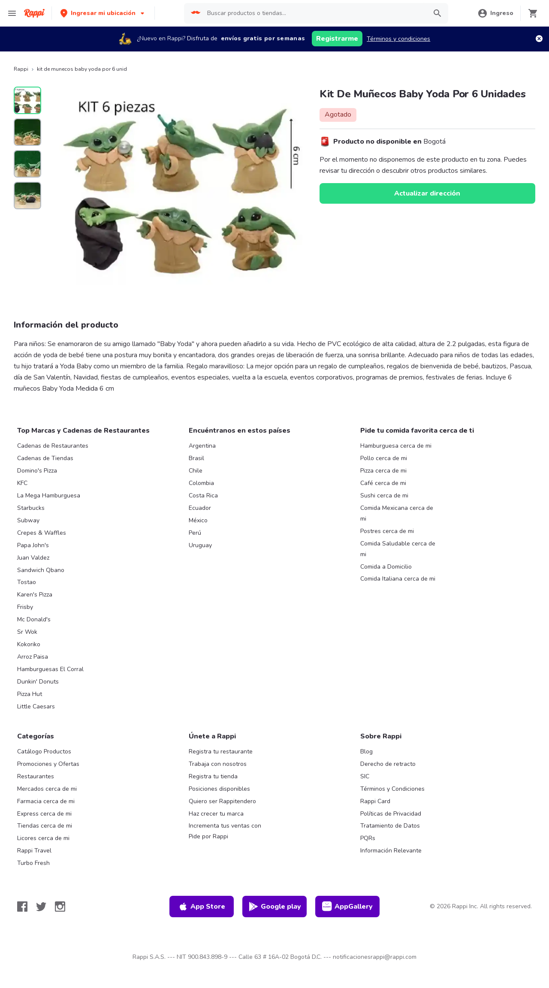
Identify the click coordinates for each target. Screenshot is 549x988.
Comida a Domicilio (386, 567)
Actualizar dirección (427, 193)
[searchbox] (314, 13)
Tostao (26, 582)
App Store (201, 906)
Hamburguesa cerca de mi (395, 446)
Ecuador (200, 508)
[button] (103, 13)
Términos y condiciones (398, 39)
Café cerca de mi (383, 483)
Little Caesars (36, 706)
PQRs (367, 838)
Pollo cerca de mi (383, 458)
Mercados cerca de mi (47, 789)
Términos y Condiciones (392, 789)
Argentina (202, 446)
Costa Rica (203, 495)
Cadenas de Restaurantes (52, 446)
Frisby (25, 607)
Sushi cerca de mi (384, 495)
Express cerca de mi (44, 814)
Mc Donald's (34, 619)
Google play (274, 906)
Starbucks (31, 508)
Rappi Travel (34, 850)
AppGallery (347, 906)
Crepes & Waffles (41, 533)
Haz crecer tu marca (216, 814)
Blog (366, 751)
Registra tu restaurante (221, 751)
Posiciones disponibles (219, 789)
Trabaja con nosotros (218, 764)
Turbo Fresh (33, 863)
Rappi (21, 69)
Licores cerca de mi (43, 838)
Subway (28, 520)
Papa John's (33, 545)
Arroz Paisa (32, 657)
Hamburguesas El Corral (50, 669)
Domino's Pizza (37, 471)
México (198, 520)
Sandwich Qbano (40, 570)
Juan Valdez (33, 558)
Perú (195, 533)
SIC (364, 776)
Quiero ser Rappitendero (222, 801)
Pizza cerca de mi (383, 471)
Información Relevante (391, 850)
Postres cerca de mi (387, 531)
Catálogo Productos (44, 751)
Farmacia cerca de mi (46, 801)
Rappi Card (375, 801)
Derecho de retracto (388, 764)
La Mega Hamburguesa (48, 495)
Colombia (201, 483)
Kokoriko (28, 644)
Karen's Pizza (34, 594)
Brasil (196, 458)
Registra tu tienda (213, 776)
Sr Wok (27, 632)
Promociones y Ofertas (48, 764)
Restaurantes (35, 776)
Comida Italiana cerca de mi (397, 579)
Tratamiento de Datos (390, 826)
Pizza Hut (29, 694)
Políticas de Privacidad (390, 814)
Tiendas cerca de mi (44, 826)
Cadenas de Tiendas (45, 458)
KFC (22, 483)
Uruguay (200, 545)
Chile (195, 471)
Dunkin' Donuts (38, 682)
